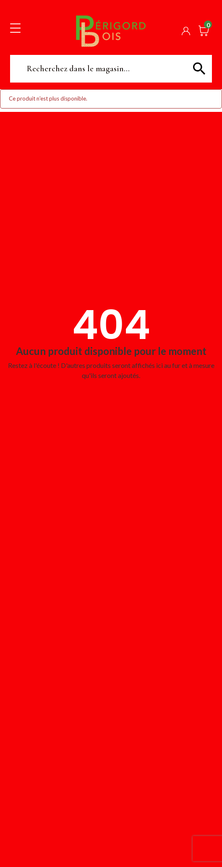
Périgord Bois (111, 30)
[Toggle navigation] (15, 27)
